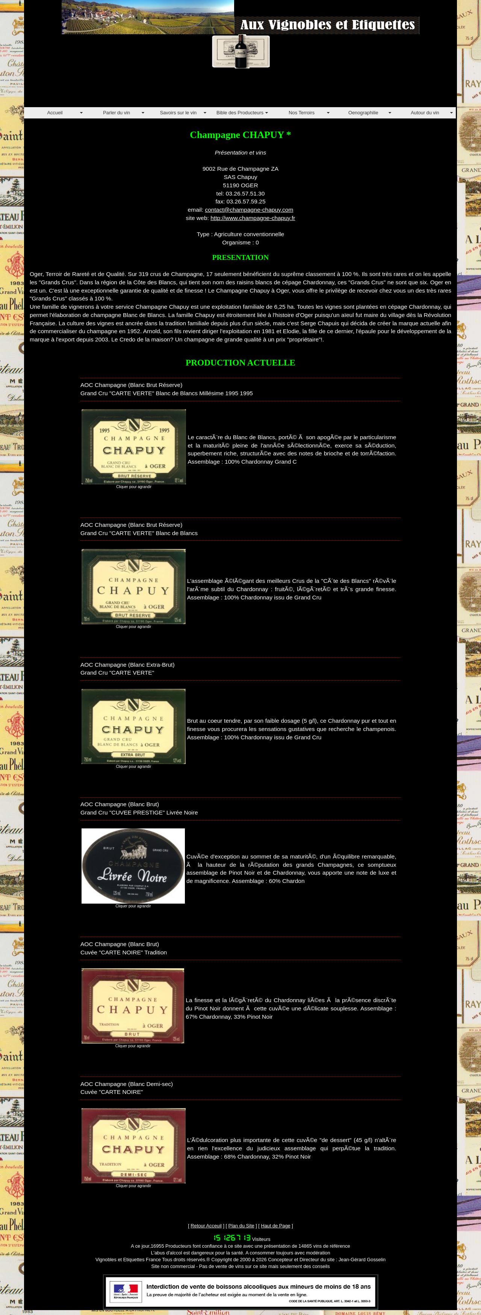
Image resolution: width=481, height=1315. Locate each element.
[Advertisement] (161, 90)
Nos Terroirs (302, 112)
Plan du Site (241, 1226)
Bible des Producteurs (239, 112)
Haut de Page (275, 1226)
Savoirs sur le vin (178, 112)
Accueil (54, 112)
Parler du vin (116, 112)
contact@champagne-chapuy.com (249, 209)
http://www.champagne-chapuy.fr (252, 218)
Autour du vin (425, 112)
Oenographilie (363, 112)
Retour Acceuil (206, 1226)
